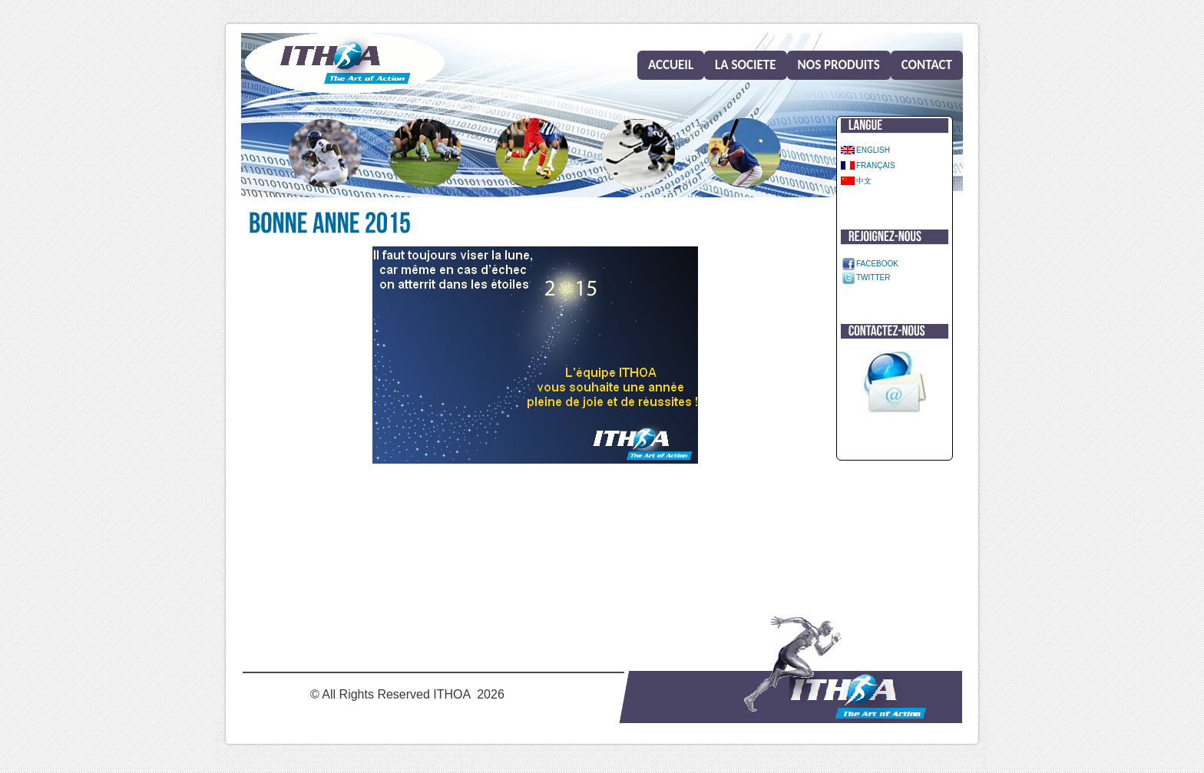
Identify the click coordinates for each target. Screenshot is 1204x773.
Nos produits (839, 65)
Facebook (877, 263)
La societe (745, 65)
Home (344, 63)
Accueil (670, 65)
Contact (926, 65)
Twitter (873, 277)
